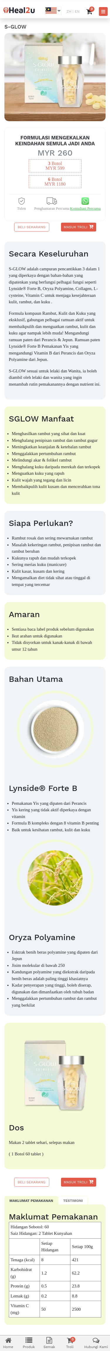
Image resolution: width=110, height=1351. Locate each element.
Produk (29, 1343)
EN (77, 11)
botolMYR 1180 (55, 181)
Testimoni (73, 1201)
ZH (69, 11)
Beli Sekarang (31, 227)
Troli (69, 1343)
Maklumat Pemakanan (31, 1201)
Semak (49, 1343)
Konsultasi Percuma (85, 208)
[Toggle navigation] (103, 11)
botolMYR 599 (54, 166)
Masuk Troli (78, 226)
